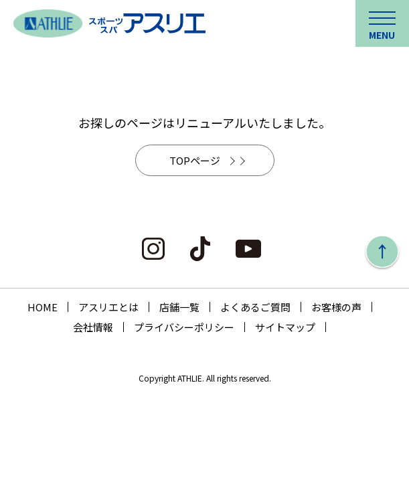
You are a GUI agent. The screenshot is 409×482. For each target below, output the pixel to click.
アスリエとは (108, 307)
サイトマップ (285, 327)
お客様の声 (336, 307)
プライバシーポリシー (184, 327)
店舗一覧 (179, 307)
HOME (42, 307)
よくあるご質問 (255, 307)
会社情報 (93, 327)
